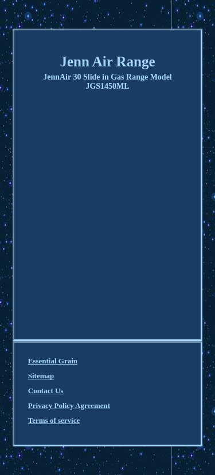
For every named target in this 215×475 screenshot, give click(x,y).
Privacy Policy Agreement (69, 405)
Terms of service (54, 420)
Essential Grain (52, 361)
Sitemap (41, 375)
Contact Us (46, 390)
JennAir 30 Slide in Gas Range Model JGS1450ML (107, 81)
